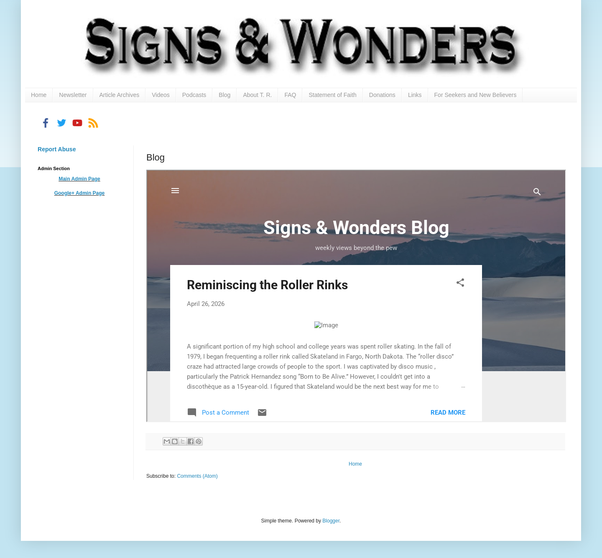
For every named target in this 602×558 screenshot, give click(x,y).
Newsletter (73, 95)
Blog (224, 95)
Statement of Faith (332, 95)
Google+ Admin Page (79, 193)
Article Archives (119, 95)
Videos (161, 95)
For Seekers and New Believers (475, 95)
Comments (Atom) (197, 476)
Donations (382, 95)
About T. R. (257, 95)
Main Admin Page (79, 179)
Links (415, 95)
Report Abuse (57, 149)
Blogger (330, 521)
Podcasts (194, 95)
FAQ (290, 95)
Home (38, 95)
